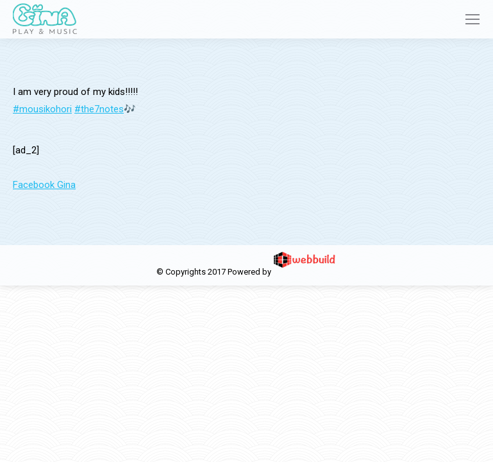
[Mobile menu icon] (472, 19)
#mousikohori (42, 109)
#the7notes (99, 109)
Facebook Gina (44, 185)
